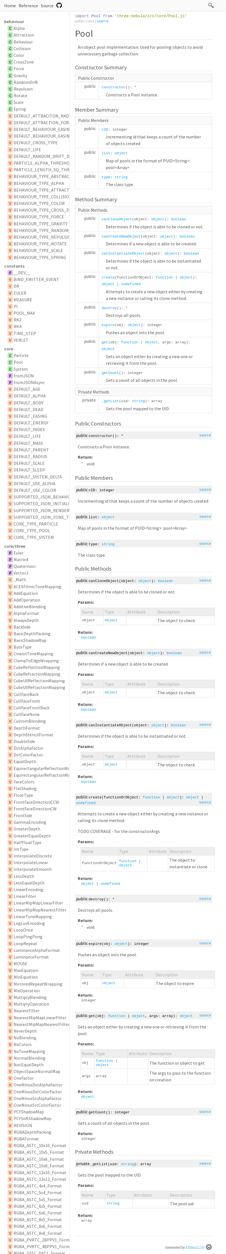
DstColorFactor (28, 754)
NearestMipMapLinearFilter (40, 1017)
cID (105, 130)
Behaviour (23, 42)
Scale (19, 102)
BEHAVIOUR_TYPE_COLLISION (43, 196)
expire (108, 325)
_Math (20, 579)
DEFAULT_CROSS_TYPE (36, 142)
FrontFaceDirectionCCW (36, 802)
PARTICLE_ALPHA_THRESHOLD (44, 163)
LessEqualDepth (29, 883)
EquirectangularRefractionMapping (47, 775)
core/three (14, 546)
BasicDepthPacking (32, 633)
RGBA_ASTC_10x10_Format (40, 1145)
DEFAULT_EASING (30, 416)
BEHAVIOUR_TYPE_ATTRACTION (45, 190)
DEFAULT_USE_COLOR (35, 490)
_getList (110, 401)
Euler (19, 553)
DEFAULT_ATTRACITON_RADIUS (44, 116)
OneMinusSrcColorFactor (37, 1105)
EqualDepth (25, 761)
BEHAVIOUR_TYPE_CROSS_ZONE (45, 210)
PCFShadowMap (29, 1111)
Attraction (24, 35)
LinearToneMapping (33, 916)
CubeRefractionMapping (37, 674)
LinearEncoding (28, 889)
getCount (110, 373)
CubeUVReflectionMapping (39, 680)
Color (19, 55)
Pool (18, 362)
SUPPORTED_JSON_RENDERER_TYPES (51, 510)
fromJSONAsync (29, 382)
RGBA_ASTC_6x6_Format (38, 1213)
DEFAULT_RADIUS (30, 456)
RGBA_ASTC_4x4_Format (38, 1186)
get (105, 342)
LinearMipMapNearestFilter (40, 910)
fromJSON (24, 375)
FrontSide (23, 815)
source (103, 20)
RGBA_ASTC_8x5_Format (38, 1219)
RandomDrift (26, 82)
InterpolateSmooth (33, 869)
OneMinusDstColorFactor (38, 1091)
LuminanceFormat (31, 957)
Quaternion (25, 566)
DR (16, 286)
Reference (28, 5)
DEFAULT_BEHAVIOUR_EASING (43, 129)
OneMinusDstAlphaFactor (38, 1084)
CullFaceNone (27, 714)
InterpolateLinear (31, 862)
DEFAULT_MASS (28, 443)
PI (16, 306)
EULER (20, 293)
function (164, 277)
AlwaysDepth (26, 620)
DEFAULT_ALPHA (30, 396)
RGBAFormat (26, 1138)
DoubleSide (24, 741)
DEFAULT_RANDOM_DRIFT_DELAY (46, 156)
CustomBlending (30, 721)
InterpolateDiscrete (33, 856)
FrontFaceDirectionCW (35, 808)
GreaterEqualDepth (32, 836)
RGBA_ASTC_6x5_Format (38, 1206)
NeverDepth (25, 1031)
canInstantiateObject (123, 253)
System (21, 369)
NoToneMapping (29, 1051)
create (108, 277)
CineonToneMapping (33, 653)
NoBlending (25, 1037)
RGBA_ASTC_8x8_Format (38, 1233)
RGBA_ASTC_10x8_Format (39, 1166)
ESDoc (199, 1247)
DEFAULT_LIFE (27, 149)
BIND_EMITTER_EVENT (36, 279)
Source (47, 5)
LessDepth (24, 876)
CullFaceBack (26, 694)
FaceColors (24, 781)
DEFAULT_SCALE (29, 463)
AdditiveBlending (30, 606)
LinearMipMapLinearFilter (38, 903)
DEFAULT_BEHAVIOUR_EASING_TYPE (49, 136)
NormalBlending (30, 1058)
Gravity (20, 75)
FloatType (23, 795)
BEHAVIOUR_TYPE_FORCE (39, 216)
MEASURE (23, 299)
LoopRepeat (25, 943)
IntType (21, 849)
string (121, 177)
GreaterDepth (27, 829)
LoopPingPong (28, 936)
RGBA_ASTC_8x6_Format (38, 1226)
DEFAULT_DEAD (28, 409)
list (106, 153)
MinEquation (26, 977)
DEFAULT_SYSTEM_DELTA (38, 477)
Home (10, 5)
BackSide (22, 627)
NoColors (23, 1044)
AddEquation (26, 593)
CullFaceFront (27, 701)
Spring (20, 109)
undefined (130, 284)
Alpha (19, 28)
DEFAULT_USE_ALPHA (35, 483)
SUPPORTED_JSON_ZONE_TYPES (46, 517)
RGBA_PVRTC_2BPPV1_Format (44, 1240)
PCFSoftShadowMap (32, 1118)
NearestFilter (26, 1010)
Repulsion (23, 89)
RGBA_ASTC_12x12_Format (40, 1179)
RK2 (17, 319)
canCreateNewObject (121, 236)
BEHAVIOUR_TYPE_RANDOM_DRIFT (48, 230)
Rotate (20, 95)
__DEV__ (22, 272)
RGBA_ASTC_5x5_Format (38, 1199)
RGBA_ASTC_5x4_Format (38, 1192)
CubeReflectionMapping (37, 667)
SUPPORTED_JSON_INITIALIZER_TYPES (52, 503)
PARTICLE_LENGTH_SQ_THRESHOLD (50, 169)
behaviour (14, 21)
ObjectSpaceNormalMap (37, 1071)
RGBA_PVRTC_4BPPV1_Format (44, 1246)
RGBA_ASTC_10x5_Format (39, 1152)
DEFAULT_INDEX (29, 429)
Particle (21, 355)
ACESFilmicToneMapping (37, 586)
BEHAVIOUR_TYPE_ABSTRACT (43, 176)
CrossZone (24, 62)
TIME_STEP (25, 333)
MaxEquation (26, 970)
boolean (178, 219)
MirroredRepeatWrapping (38, 984)
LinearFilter (25, 896)
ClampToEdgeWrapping (36, 660)
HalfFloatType (27, 842)
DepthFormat (27, 728)
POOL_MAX (24, 313)
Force (19, 68)
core (8, 348)
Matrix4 (21, 559)
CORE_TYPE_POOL (32, 530)
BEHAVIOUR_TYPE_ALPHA (39, 183)
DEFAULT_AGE (27, 389)
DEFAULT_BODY (28, 402)
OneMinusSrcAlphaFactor (38, 1098)
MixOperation (27, 990)
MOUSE (20, 963)
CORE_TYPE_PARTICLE (36, 524)
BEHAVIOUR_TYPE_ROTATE (40, 243)
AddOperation (27, 600)
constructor (113, 87)
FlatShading (25, 788)
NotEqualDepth (29, 1064)
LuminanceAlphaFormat (37, 950)
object (121, 153)
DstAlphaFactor (29, 748)
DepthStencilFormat (33, 734)
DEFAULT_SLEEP (29, 470)
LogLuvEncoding (29, 923)
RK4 (17, 326)
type (106, 177)
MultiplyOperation (31, 1004)
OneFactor (24, 1078)
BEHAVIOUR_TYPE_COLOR (39, 203)
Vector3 (21, 573)
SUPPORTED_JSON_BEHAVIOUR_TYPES (52, 497)
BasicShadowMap (30, 640)
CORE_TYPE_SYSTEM (34, 537)
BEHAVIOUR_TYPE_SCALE (38, 250)
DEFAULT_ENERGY (31, 423)
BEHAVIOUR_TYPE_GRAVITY (40, 223)
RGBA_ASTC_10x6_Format (39, 1159)
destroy (109, 308)
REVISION (23, 1125)
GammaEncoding (30, 822)
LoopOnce (23, 930)
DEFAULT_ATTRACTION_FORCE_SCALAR (52, 122)
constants (14, 266)
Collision (22, 48)
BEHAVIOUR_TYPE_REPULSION (44, 237)
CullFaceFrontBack (31, 707)
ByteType (23, 647)
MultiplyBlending (30, 997)
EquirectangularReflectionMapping (47, 768)
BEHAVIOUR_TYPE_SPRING (40, 257)
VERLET (21, 340)
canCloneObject (117, 219)
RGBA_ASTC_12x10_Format (40, 1172)
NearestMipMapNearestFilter (42, 1024)
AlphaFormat (26, 613)
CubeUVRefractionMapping (39, 687)
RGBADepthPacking (32, 1132)
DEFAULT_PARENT (31, 450)
